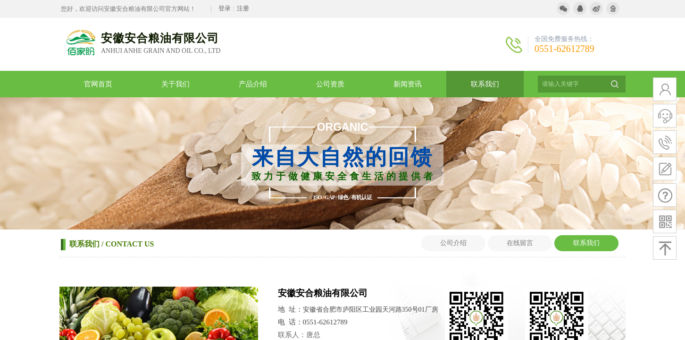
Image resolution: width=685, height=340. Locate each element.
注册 (243, 8)
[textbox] (570, 84)
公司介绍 (453, 242)
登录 (224, 8)
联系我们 (586, 242)
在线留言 (520, 242)
